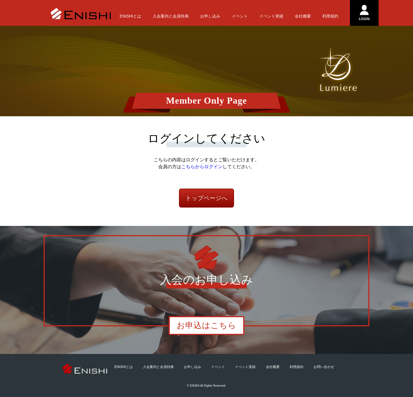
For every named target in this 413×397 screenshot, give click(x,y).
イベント (240, 16)
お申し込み (210, 16)
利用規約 (330, 16)
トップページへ (207, 198)
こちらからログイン (202, 166)
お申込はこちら (206, 325)
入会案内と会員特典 (171, 16)
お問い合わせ (323, 367)
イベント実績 (271, 16)
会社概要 (303, 16)
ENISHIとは (130, 16)
